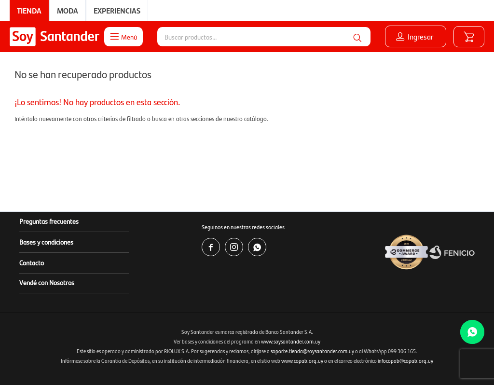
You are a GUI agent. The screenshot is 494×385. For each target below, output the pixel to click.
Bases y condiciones (46, 242)
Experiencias (117, 10)
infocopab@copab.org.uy (405, 360)
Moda (67, 10)
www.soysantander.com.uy (290, 341)
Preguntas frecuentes (49, 221)
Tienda (29, 10)
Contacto (31, 262)
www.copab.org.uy (302, 360)
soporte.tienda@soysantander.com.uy (312, 351)
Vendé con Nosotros (46, 282)
